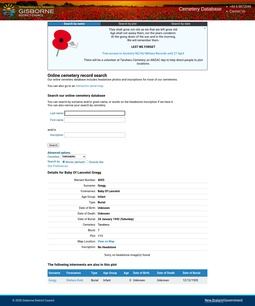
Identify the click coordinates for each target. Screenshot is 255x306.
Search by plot (128, 24)
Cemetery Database (200, 9)
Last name (56, 113)
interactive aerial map (89, 86)
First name (56, 120)
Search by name (74, 24)
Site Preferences (58, 166)
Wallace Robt (74, 280)
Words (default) (73, 162)
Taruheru (103, 224)
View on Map (106, 241)
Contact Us (237, 11)
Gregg (52, 280)
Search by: (54, 161)
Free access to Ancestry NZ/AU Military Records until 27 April (143, 53)
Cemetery (54, 156)
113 (100, 236)
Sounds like (95, 162)
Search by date (180, 24)
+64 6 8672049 (240, 6)
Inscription (56, 135)
